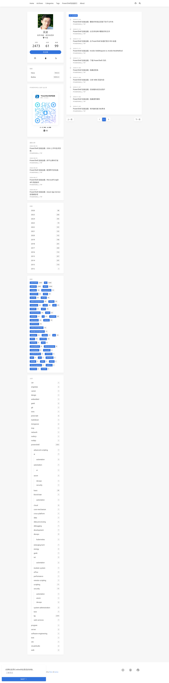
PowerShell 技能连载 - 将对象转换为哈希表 (89, 109)
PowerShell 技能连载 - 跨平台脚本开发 (44, 160)
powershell (77, 24)
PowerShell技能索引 (69, 3)
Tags (58, 3)
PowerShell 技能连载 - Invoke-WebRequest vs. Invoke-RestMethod (98, 51)
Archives (40, 3)
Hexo (51, 672)
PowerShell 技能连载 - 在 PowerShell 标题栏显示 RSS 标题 (94, 41)
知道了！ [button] (24, 679)
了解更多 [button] (9, 673)
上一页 (69, 119)
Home (32, 3)
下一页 (137, 119)
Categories (49, 3)
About (82, 3)
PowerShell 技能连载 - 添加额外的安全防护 (89, 89)
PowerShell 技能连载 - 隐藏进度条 (85, 70)
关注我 (45, 52)
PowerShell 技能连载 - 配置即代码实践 (44, 169)
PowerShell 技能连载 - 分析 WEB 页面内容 (88, 80)
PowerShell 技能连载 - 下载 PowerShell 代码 (89, 60)
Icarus (56, 672)
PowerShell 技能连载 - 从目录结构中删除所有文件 (91, 31)
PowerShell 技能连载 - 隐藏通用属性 (86, 99)
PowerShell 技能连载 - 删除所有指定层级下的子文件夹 (93, 22)
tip (84, 24)
